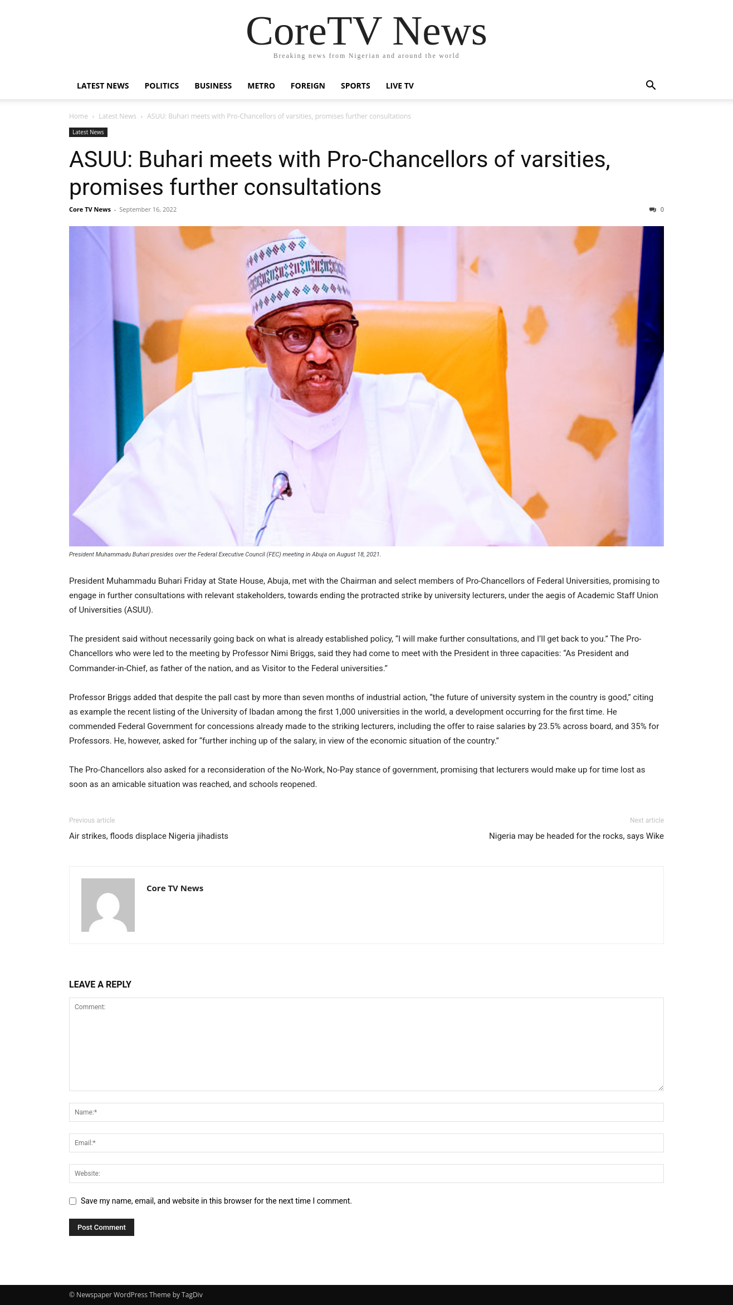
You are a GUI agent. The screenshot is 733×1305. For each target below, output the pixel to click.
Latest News (103, 85)
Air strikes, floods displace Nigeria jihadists (148, 836)
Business (213, 85)
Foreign (308, 85)
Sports (355, 85)
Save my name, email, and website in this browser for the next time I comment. (216, 1200)
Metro (261, 85)
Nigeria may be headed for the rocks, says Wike (576, 836)
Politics (161, 85)
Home (78, 116)
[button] (650, 86)
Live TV (400, 85)
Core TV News (90, 209)
